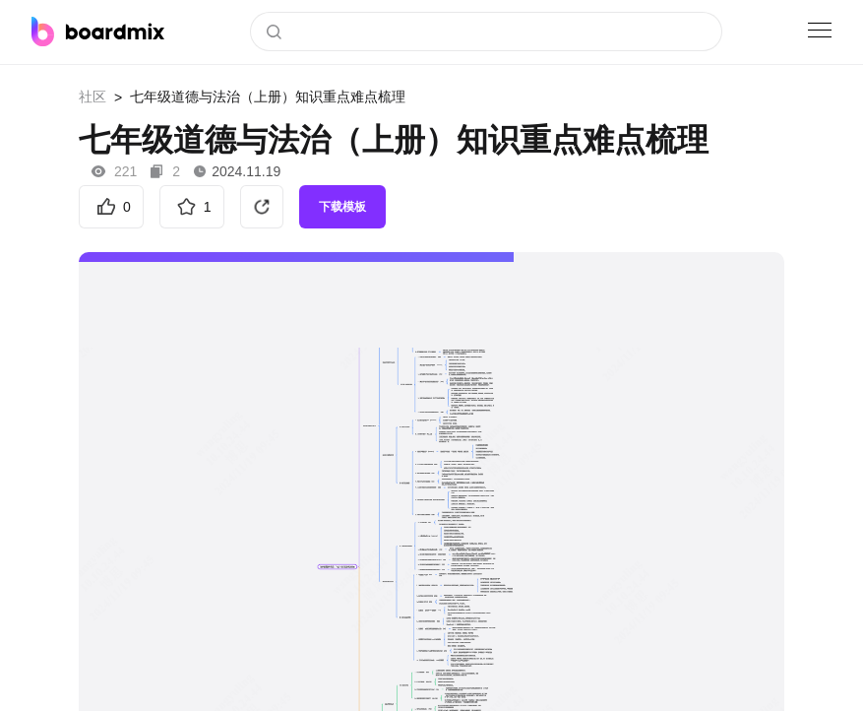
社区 (92, 96)
